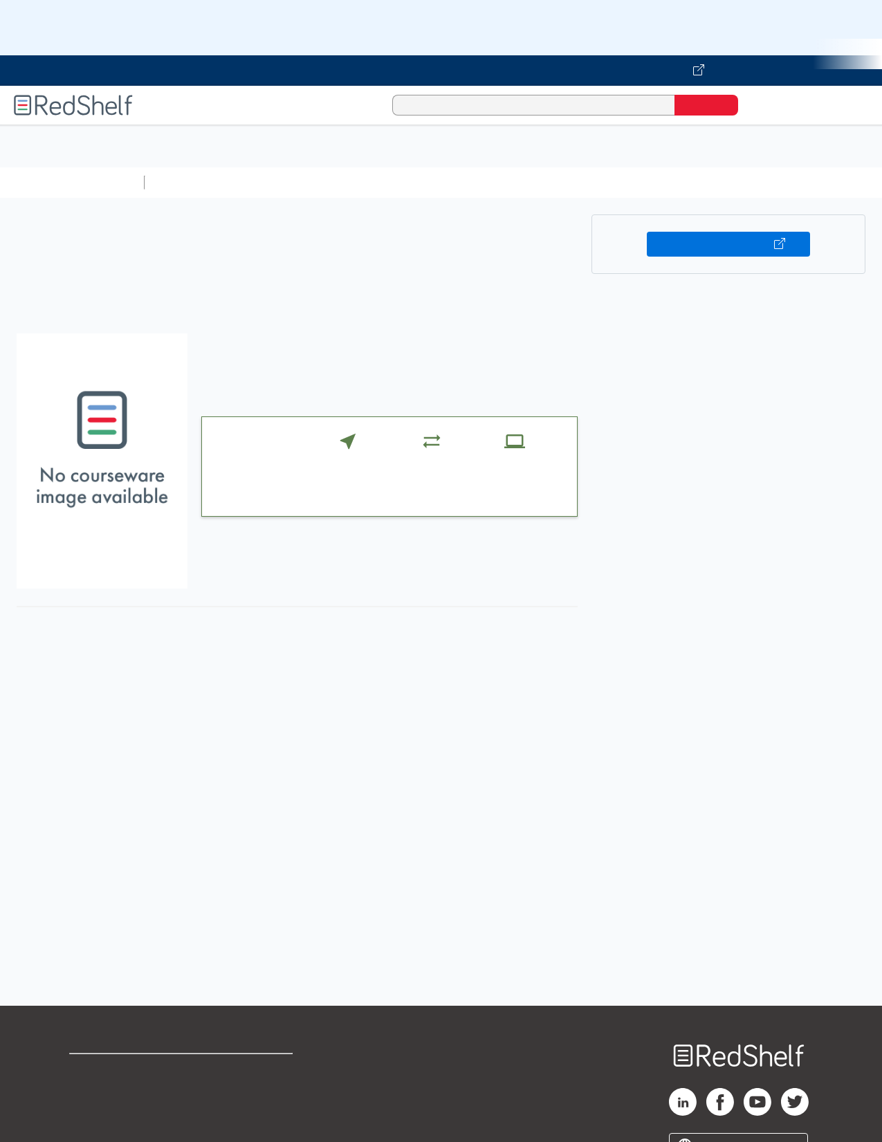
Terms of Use (254, 1070)
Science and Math (271, 182)
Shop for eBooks (113, 1070)
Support (90, 1092)
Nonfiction (838, 182)
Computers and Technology (395, 182)
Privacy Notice (107, 1114)
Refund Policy (254, 1092)
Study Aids (186, 182)
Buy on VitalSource (728, 244)
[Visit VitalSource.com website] (441, 70)
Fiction (782, 182)
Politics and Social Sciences (682, 182)
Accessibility (251, 1114)
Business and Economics (537, 182)
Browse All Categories (72, 182)
